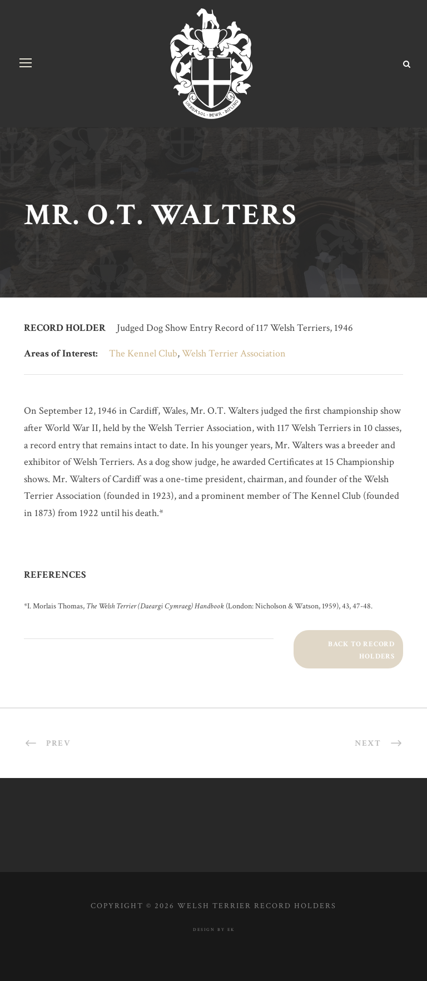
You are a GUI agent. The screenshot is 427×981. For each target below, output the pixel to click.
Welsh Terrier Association (234, 353)
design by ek (214, 929)
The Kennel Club (143, 353)
